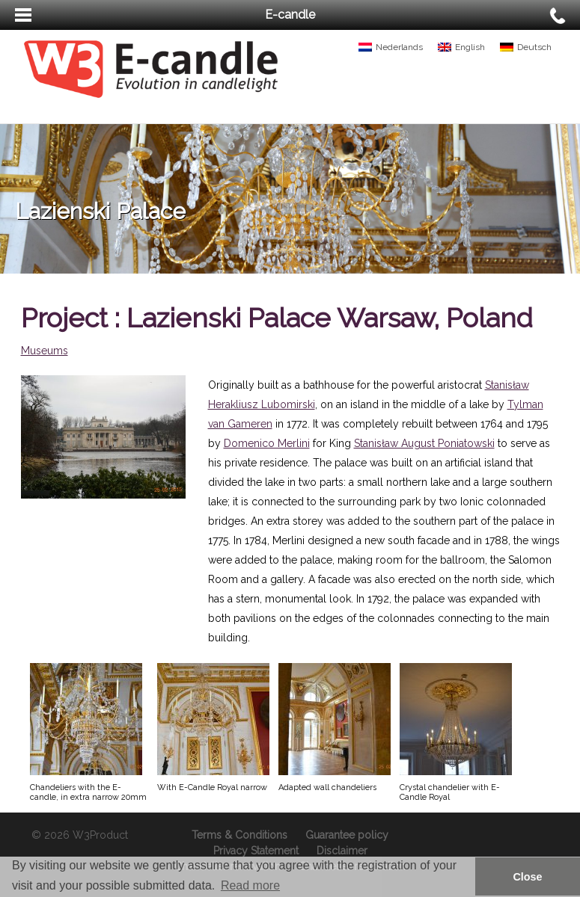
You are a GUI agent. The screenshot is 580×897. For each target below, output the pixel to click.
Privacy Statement (256, 851)
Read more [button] (250, 885)
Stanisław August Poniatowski (424, 443)
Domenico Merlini (267, 443)
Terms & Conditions (239, 835)
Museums (44, 351)
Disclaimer (342, 851)
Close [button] (527, 877)
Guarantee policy (346, 835)
